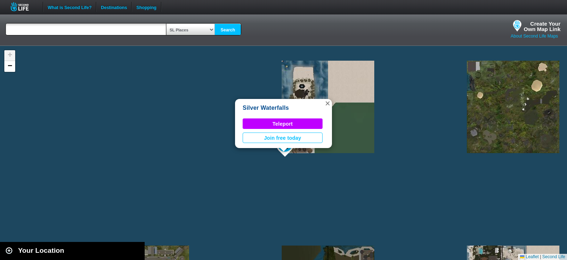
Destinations (114, 7)
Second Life (23, 7)
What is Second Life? (69, 7)
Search (228, 29)
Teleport (283, 124)
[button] (327, 103)
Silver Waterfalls (266, 108)
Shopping (146, 7)
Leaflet (529, 256)
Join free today (282, 138)
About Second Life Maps (534, 36)
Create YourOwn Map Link (542, 26)
